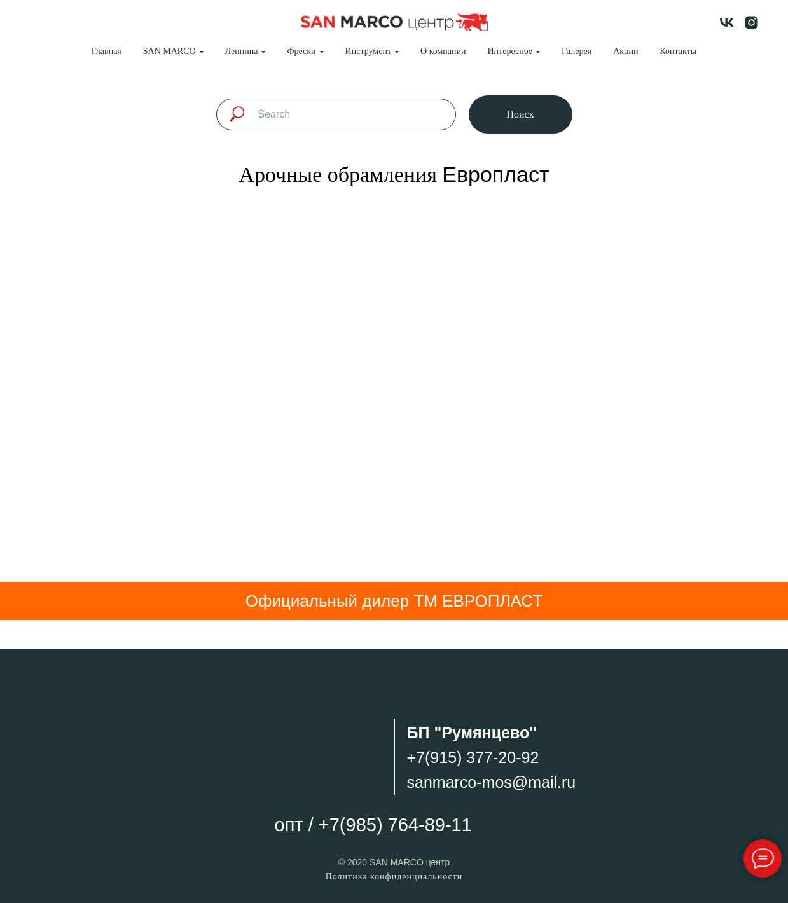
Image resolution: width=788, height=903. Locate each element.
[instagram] (751, 23)
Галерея (576, 51)
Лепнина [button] (241, 51)
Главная (106, 51)
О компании (443, 51)
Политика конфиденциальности (394, 876)
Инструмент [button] (368, 51)
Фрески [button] (301, 51)
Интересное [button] (510, 51)
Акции (625, 51)
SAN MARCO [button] (169, 51)
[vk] (727, 23)
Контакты (678, 51)
